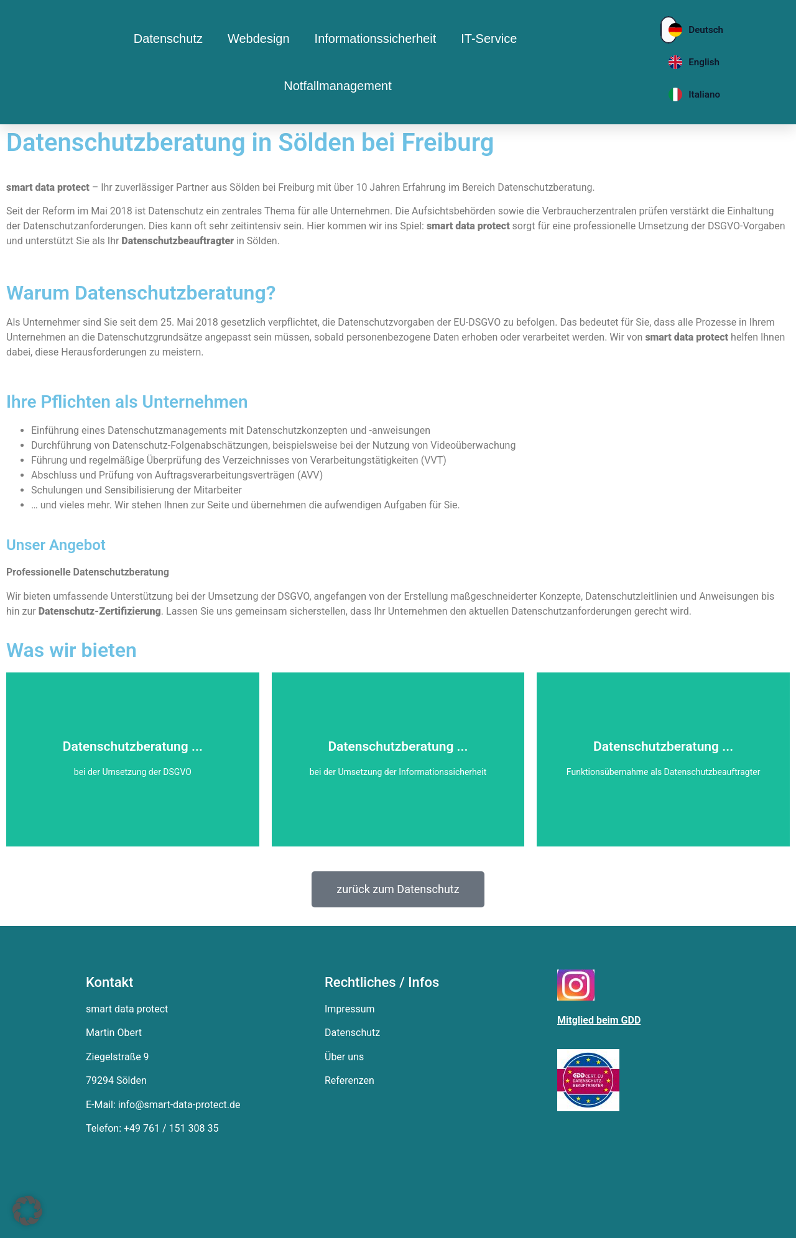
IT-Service (489, 38)
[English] (668, 62)
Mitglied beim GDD (599, 1020)
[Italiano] (668, 94)
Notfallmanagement (337, 86)
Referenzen (349, 1080)
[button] (27, 1210)
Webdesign (259, 38)
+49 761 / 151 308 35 (171, 1128)
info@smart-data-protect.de (179, 1105)
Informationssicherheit (376, 38)
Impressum (350, 1009)
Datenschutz (168, 38)
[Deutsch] (668, 30)
